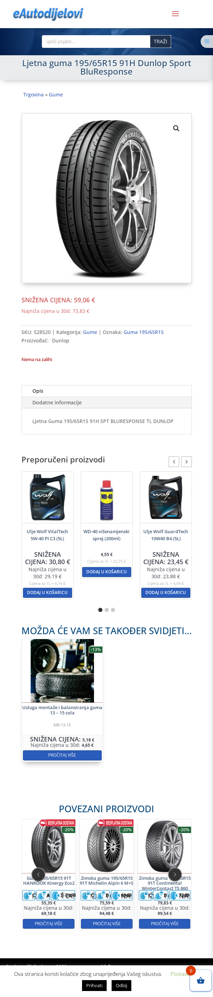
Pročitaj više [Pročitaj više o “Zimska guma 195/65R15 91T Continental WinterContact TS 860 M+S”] (137, 896)
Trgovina (33, 94)
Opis (37, 390)
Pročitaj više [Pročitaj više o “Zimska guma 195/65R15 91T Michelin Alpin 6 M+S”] (106, 896)
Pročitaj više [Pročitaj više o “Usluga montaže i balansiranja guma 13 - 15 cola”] (83, 730)
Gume (56, 94)
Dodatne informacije (57, 402)
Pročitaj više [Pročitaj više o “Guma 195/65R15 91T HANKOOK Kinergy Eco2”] (76, 896)
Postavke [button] (181, 973)
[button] (176, 128)
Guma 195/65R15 (144, 332)
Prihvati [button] (94, 985)
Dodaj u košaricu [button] (47, 592)
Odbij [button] (121, 985)
